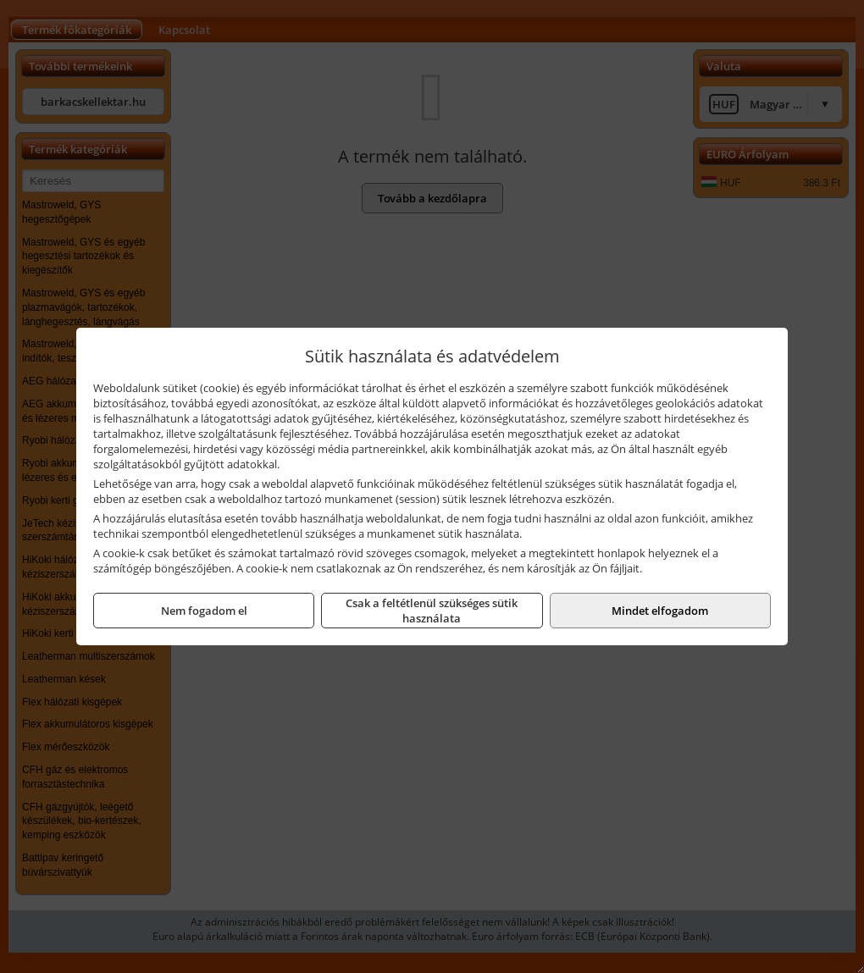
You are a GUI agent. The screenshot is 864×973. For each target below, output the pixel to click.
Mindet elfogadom (660, 610)
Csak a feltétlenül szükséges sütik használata (432, 610)
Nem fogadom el (204, 610)
